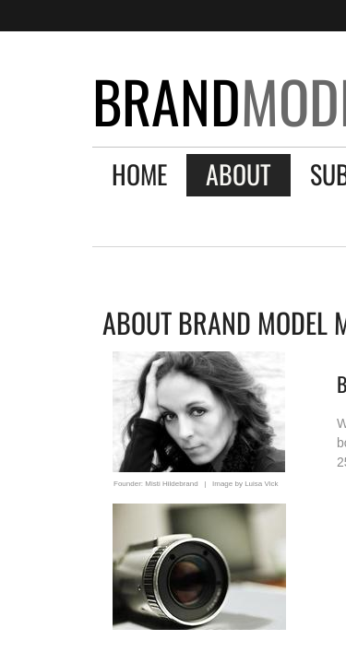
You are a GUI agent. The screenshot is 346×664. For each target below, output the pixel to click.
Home (139, 174)
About (238, 174)
